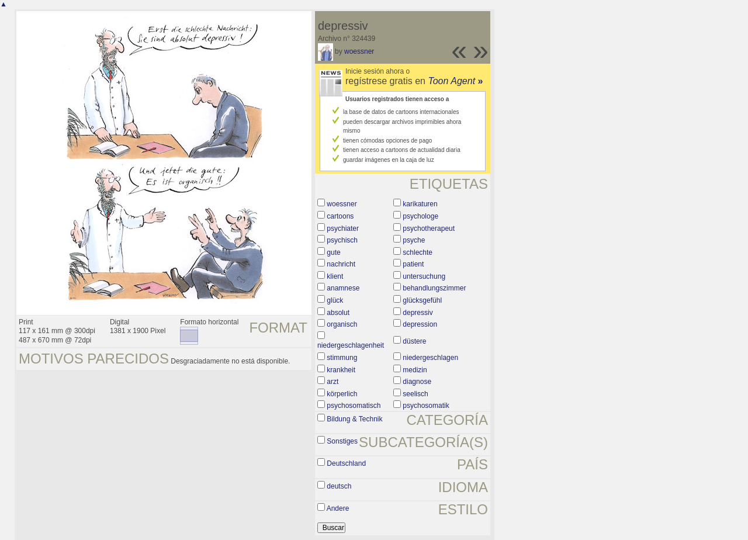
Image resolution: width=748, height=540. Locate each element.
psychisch (342, 240)
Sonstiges (342, 441)
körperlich (342, 394)
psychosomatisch (353, 405)
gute (333, 252)
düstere (414, 341)
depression (420, 324)
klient (335, 276)
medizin (415, 370)
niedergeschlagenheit (350, 345)
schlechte (417, 252)
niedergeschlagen (430, 358)
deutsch (339, 486)
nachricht (341, 264)
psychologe (420, 216)
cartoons (340, 216)
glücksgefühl (422, 300)
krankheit (341, 370)
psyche (414, 240)
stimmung (342, 358)
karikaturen (420, 204)
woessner (359, 51)
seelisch (415, 394)
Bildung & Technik (354, 419)
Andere (338, 508)
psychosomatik (426, 405)
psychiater (343, 228)
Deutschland (346, 463)
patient (413, 264)
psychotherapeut (429, 228)
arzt (332, 382)
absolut (338, 313)
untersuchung (424, 276)
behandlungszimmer (434, 288)
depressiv (417, 313)
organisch (342, 324)
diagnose (417, 382)
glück (335, 300)
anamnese (343, 288)
